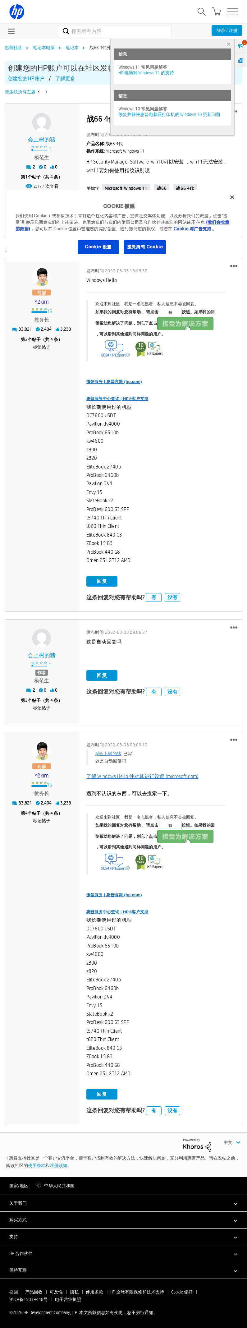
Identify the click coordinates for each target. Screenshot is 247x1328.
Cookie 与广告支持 (192, 229)
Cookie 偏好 (182, 1291)
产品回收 (34, 1291)
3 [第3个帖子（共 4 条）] (26, 700)
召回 (13, 1291)
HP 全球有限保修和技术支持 (137, 1291)
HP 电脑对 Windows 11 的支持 (146, 73)
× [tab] (228, 44)
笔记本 (72, 47)
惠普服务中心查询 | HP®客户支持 (117, 398)
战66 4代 (185, 188)
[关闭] (232, 197)
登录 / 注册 (227, 30)
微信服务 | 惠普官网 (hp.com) (114, 381)
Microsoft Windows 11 (126, 188)
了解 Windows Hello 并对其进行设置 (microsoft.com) (142, 776)
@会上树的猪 (108, 753)
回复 (102, 581)
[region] (123, 226)
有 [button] (153, 597)
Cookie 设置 (98, 247)
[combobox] (115, 31)
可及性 (56, 1291)
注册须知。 (60, 1165)
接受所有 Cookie (145, 247)
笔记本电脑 (44, 47)
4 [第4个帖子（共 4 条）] (26, 813)
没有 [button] (172, 597)
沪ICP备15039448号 (28, 1299)
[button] (233, 266)
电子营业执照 (68, 1299)
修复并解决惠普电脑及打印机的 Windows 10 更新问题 (169, 114)
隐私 (74, 1291)
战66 (162, 188)
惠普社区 (13, 47)
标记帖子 (41, 346)
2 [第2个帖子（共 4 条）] (26, 339)
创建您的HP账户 (26, 78)
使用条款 (36, 1165)
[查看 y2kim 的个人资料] (41, 302)
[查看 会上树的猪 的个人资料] (41, 140)
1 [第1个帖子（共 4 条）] (26, 177)
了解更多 (65, 78)
